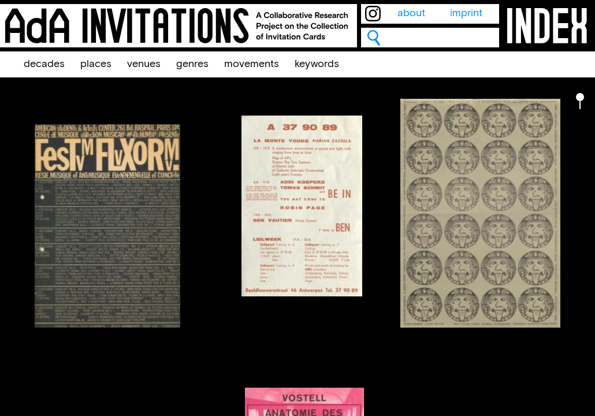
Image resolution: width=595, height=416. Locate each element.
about (411, 13)
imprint (466, 13)
